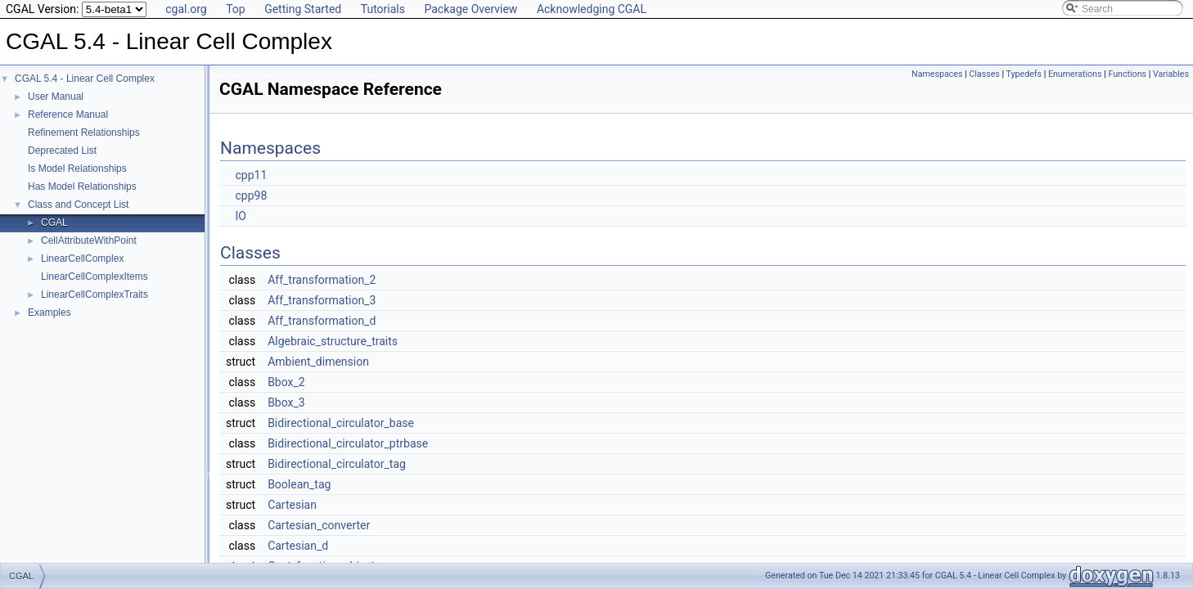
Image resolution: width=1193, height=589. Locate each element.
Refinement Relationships (84, 132)
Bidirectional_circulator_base (341, 422)
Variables (1171, 74)
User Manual (55, 96)
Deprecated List (62, 150)
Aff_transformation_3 (322, 300)
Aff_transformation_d (322, 320)
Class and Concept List (78, 204)
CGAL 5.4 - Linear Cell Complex (85, 78)
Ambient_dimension (318, 361)
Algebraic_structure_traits (333, 341)
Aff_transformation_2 (322, 279)
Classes (984, 74)
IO (240, 216)
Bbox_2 (286, 382)
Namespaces (937, 74)
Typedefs (1024, 74)
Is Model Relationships (77, 168)
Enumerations (1075, 74)
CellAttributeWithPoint (89, 240)
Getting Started (302, 9)
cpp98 (251, 195)
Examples (49, 312)
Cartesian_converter (319, 525)
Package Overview (470, 9)
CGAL (54, 222)
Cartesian (292, 504)
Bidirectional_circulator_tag (337, 463)
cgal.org (185, 9)
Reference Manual (68, 114)
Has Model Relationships (82, 186)
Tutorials (383, 9)
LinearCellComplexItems (94, 276)
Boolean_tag (299, 484)
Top (235, 9)
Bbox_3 (286, 402)
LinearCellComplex (82, 258)
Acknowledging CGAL (591, 9)
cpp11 (251, 175)
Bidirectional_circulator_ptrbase (348, 443)
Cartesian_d (298, 545)
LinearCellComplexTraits (94, 294)
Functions (1127, 74)
